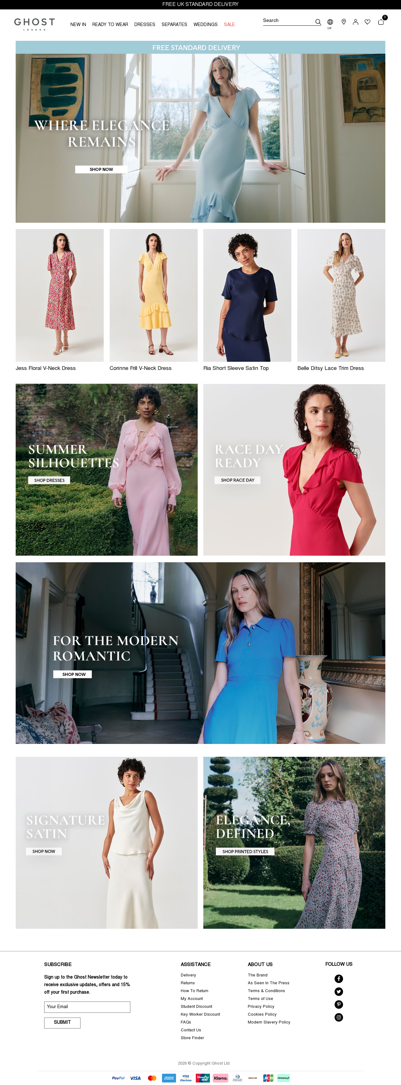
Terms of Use (260, 999)
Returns (188, 983)
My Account (192, 999)
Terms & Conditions (266, 991)
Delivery (188, 976)
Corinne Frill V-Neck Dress (141, 368)
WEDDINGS (206, 25)
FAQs (186, 1023)
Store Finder (192, 1038)
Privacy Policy (261, 1007)
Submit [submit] (62, 1023)
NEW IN (78, 25)
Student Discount (196, 1007)
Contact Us (191, 1031)
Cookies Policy (262, 1015)
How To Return (194, 991)
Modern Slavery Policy (269, 1023)
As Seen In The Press (268, 983)
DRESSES (144, 25)
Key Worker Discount (200, 1015)
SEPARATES (174, 25)
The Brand (258, 976)
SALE (229, 25)
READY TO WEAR (110, 25)
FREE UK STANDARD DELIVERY (200, 4)
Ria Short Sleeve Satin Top (236, 368)
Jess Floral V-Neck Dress (46, 368)
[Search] (292, 22)
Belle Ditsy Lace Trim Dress (330, 368)
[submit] (318, 22)
